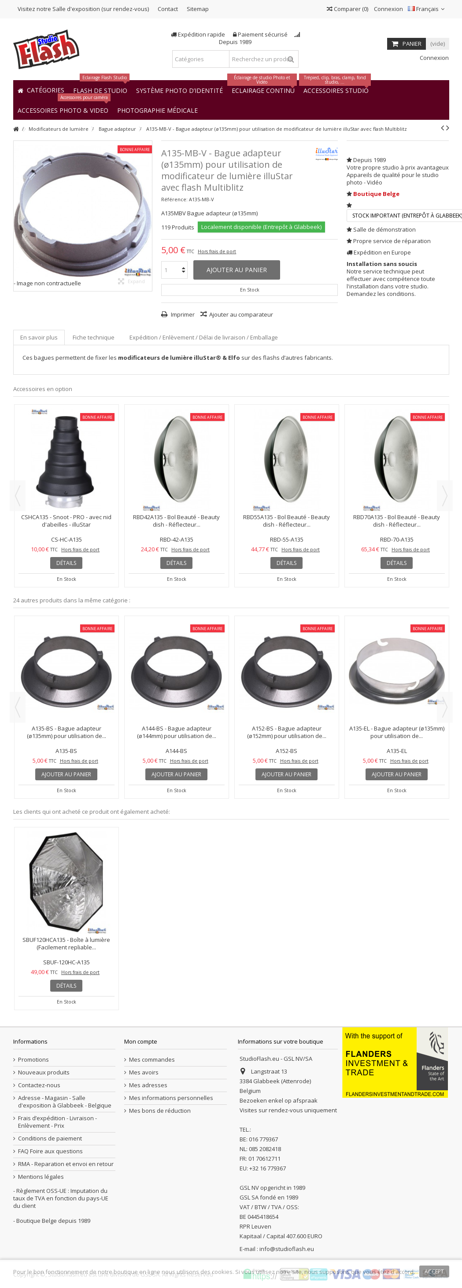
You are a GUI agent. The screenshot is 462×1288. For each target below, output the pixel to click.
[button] (157, 110)
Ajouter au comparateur (241, 314)
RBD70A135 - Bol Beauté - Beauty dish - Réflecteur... (396, 520)
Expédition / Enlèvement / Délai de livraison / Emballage (203, 337)
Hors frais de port (217, 251)
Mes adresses (148, 1085)
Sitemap (198, 9)
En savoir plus (39, 337)
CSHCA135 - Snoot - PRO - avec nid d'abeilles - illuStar (66, 520)
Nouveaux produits (44, 1072)
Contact (168, 9)
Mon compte (140, 1041)
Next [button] (445, 495)
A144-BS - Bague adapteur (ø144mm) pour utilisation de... (176, 732)
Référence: (174, 199)
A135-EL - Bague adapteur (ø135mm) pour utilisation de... (396, 732)
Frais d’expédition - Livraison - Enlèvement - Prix (57, 1122)
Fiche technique (94, 337)
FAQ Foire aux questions (50, 1151)
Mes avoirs (144, 1072)
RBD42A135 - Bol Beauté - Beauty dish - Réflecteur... (176, 520)
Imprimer (182, 314)
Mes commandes (152, 1059)
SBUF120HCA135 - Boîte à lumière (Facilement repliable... (66, 943)
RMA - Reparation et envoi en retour (66, 1164)
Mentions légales (41, 1177)
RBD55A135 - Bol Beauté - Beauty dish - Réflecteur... (286, 520)
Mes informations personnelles (171, 1098)
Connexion (388, 9)
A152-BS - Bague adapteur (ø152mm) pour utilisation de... (286, 732)
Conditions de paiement (50, 1138)
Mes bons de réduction (160, 1111)
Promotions (33, 1059)
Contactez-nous (39, 1085)
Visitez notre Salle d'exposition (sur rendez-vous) (83, 9)
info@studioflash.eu (286, 1249)
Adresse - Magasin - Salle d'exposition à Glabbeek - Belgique (64, 1101)
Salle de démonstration (384, 229)
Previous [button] (18, 495)
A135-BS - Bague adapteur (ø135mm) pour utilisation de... (66, 732)
